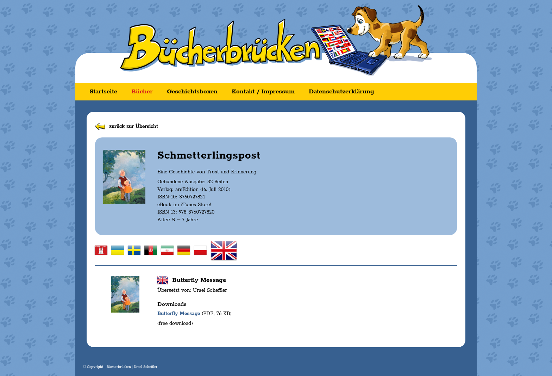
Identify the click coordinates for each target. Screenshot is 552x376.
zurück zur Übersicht (133, 126)
